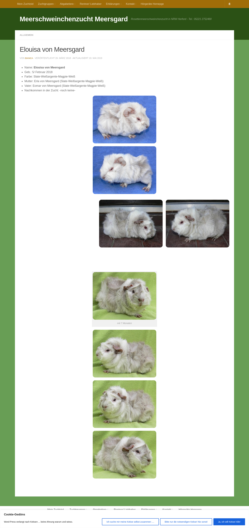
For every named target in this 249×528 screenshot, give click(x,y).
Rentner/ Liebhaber (90, 4)
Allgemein (27, 35)
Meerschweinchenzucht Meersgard (74, 19)
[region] (124, 519)
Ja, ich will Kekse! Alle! (229, 522)
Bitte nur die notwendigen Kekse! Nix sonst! (186, 522)
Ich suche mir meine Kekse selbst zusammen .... (130, 522)
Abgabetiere (67, 4)
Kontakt (130, 4)
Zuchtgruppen (46, 4)
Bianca (29, 58)
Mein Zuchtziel (25, 4)
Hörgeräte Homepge (152, 4)
